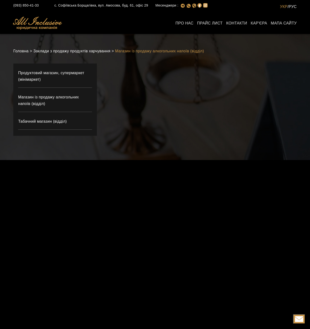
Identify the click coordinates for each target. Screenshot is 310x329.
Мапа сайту (284, 23)
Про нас (184, 23)
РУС (293, 7)
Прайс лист (210, 23)
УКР (283, 7)
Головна (21, 51)
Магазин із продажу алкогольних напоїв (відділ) (159, 51)
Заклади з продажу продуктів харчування (71, 51)
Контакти (236, 23)
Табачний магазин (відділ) (42, 121)
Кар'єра (259, 23)
